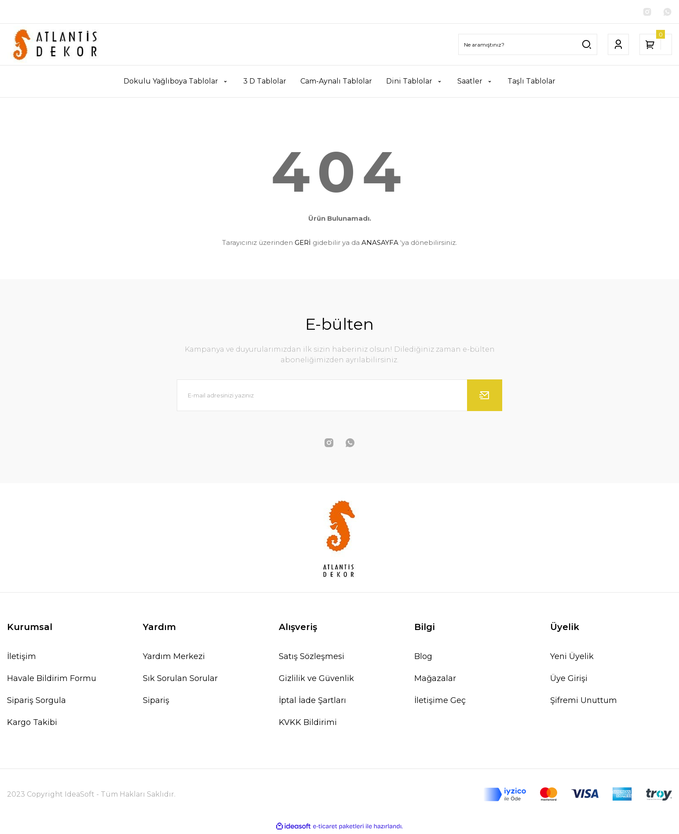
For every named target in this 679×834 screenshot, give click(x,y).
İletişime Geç (440, 702)
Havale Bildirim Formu (51, 680)
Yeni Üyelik (572, 658)
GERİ (303, 243)
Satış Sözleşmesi (311, 658)
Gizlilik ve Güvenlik (316, 680)
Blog (423, 658)
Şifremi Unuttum (583, 702)
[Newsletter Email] (339, 396)
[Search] (527, 45)
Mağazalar (435, 680)
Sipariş (156, 702)
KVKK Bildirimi (308, 723)
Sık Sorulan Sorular (180, 680)
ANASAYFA (379, 243)
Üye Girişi (569, 680)
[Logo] (56, 45)
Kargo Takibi (32, 723)
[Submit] (484, 396)
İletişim (21, 658)
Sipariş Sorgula (36, 702)
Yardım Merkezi (174, 658)
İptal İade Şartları (312, 702)
